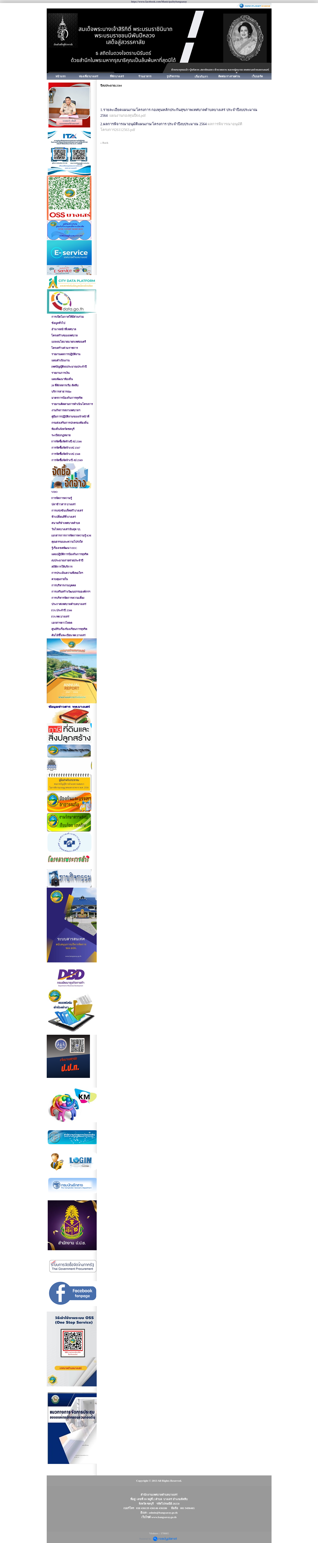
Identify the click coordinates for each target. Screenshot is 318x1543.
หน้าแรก (60, 76)
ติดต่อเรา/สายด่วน (229, 76)
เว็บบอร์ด (257, 76)
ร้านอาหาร (144, 76)
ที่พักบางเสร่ (117, 76)
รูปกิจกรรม (173, 76)
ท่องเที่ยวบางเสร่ (88, 76)
